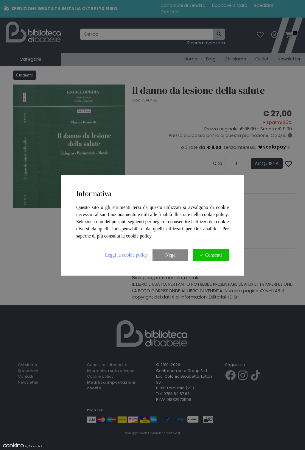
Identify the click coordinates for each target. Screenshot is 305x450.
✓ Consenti (211, 254)
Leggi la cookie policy (126, 254)
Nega (170, 254)
